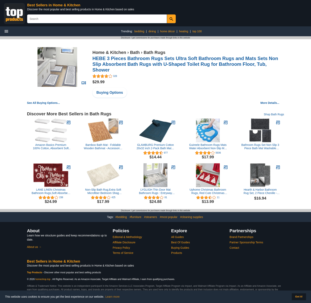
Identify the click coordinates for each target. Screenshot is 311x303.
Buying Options (109, 93)
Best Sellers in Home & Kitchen (53, 5)
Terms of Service (123, 252)
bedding (139, 31)
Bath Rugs (154, 52)
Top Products (35, 272)
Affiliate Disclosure (124, 242)
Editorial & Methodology (127, 237)
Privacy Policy (121, 247)
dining (152, 31)
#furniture (135, 217)
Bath (135, 52)
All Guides (177, 237)
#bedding (121, 217)
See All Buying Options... (43, 102)
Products (176, 252)
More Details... (269, 102)
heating (183, 31)
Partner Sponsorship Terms (246, 242)
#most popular (169, 217)
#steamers (150, 217)
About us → (34, 247)
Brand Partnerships (241, 237)
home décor (167, 31)
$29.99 (98, 82)
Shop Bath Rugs (274, 114)
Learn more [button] (113, 296)
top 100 (197, 31)
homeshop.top (42, 279)
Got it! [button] (298, 296)
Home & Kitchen (109, 52)
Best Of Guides (180, 242)
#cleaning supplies (191, 217)
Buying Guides (180, 247)
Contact (234, 247)
